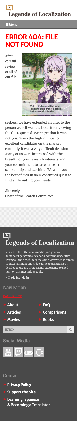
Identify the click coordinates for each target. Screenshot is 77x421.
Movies (13, 319)
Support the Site (21, 392)
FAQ (46, 305)
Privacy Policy (19, 384)
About (12, 305)
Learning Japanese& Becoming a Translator (28, 402)
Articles (14, 312)
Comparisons (54, 312)
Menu (12, 24)
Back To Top (12, 296)
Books (48, 319)
